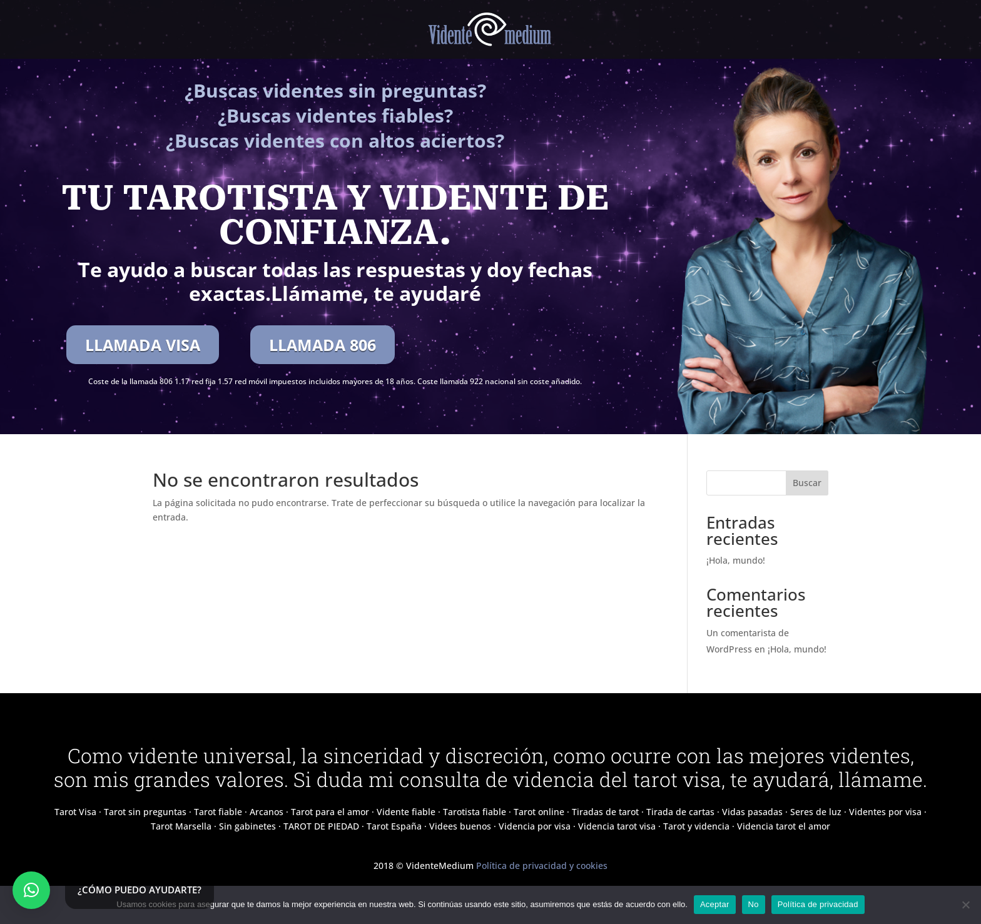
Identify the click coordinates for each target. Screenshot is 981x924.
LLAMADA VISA (142, 344)
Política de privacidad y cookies (541, 865)
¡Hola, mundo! (735, 560)
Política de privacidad (818, 904)
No (753, 904)
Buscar (807, 483)
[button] (31, 890)
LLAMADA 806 (322, 344)
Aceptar (714, 904)
